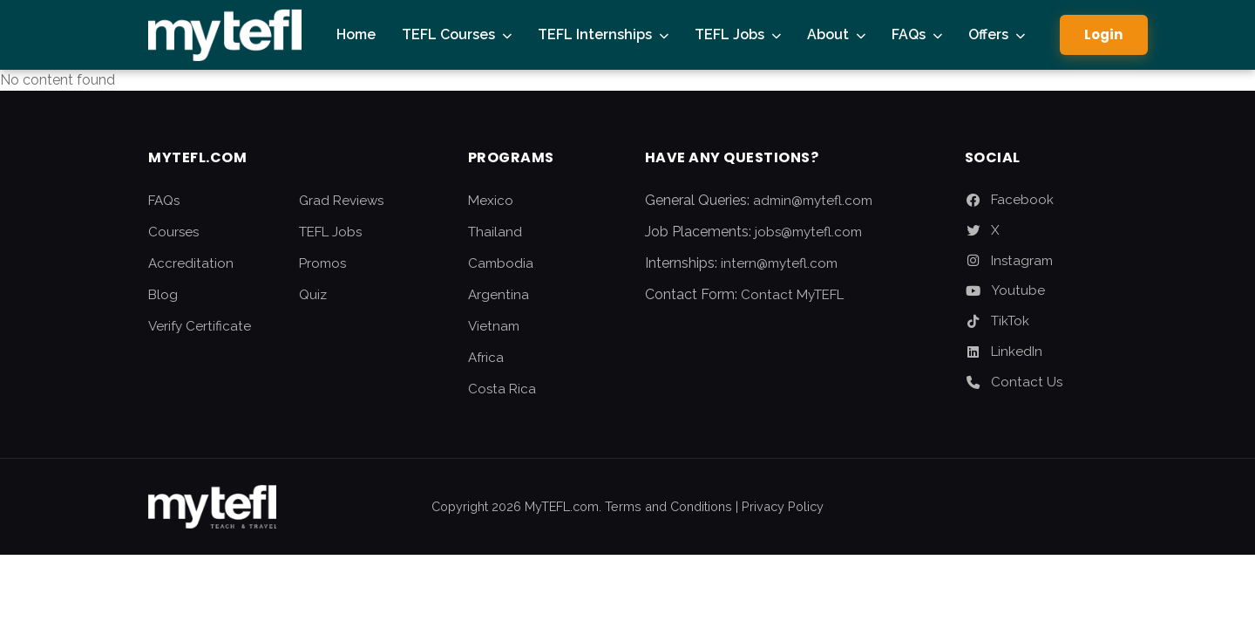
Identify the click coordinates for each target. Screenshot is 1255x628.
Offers (988, 34)
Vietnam (493, 326)
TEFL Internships (595, 34)
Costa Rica (502, 389)
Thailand (495, 232)
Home (356, 34)
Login (1103, 34)
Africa (486, 357)
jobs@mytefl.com (808, 232)
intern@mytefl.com (779, 263)
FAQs (909, 34)
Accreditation (191, 263)
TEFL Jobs (729, 34)
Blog (163, 295)
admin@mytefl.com (812, 200)
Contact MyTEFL (792, 295)
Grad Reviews (341, 200)
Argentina (498, 295)
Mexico (490, 200)
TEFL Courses (448, 34)
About (828, 34)
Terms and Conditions (668, 506)
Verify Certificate (199, 326)
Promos (322, 263)
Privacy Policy (783, 506)
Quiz (313, 295)
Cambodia (500, 263)
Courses (173, 232)
